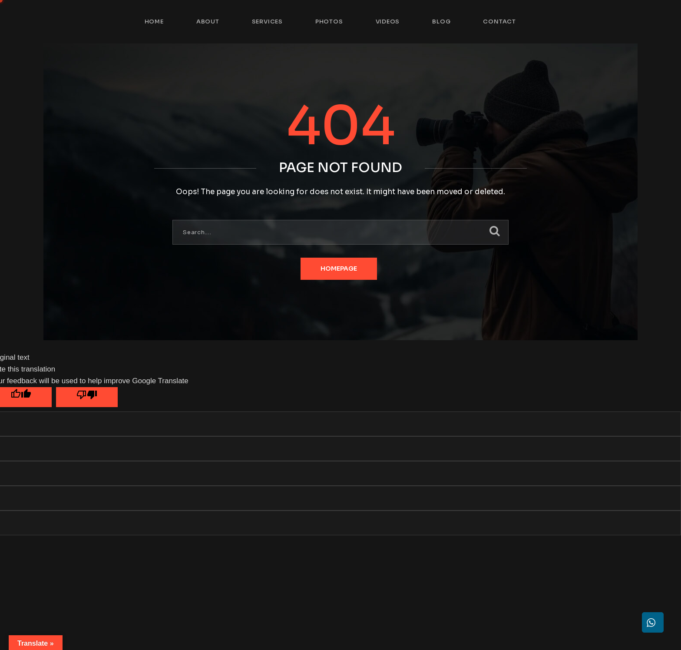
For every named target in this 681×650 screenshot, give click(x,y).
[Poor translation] (87, 397)
